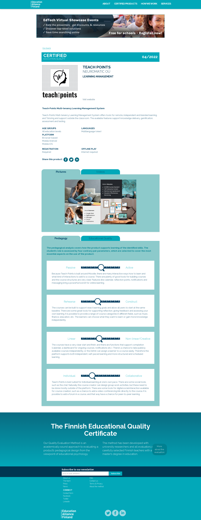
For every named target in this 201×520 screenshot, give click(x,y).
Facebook (116, 490)
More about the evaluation (159, 454)
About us (77, 487)
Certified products (125, 3)
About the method (101, 496)
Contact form (118, 487)
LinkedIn (116, 496)
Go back (46, 49)
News (76, 496)
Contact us (98, 490)
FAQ (95, 487)
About (106, 3)
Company (78, 484)
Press (76, 493)
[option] (100, 204)
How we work (149, 3)
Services (166, 3)
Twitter (115, 493)
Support (98, 484)
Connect (117, 484)
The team (78, 490)
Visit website (89, 103)
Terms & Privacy (100, 493)
